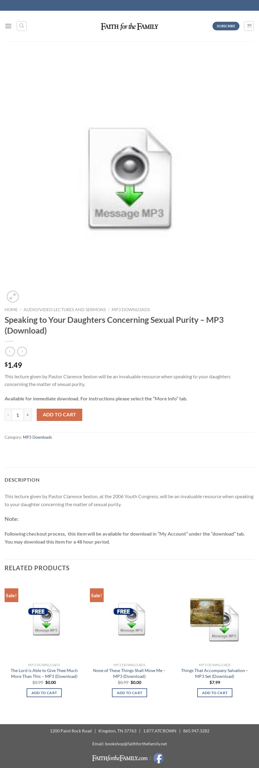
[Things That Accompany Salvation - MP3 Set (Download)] (214, 619)
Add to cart (59, 414)
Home (11, 309)
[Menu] (8, 25)
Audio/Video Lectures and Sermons (65, 309)
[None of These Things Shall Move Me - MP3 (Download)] (129, 619)
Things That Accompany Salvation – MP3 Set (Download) (214, 673)
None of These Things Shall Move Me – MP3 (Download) (129, 673)
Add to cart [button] (44, 693)
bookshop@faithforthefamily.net (136, 743)
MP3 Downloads (131, 309)
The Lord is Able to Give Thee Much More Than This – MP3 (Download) (44, 673)
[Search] (22, 26)
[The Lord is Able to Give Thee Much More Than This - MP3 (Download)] (44, 619)
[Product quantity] (18, 415)
